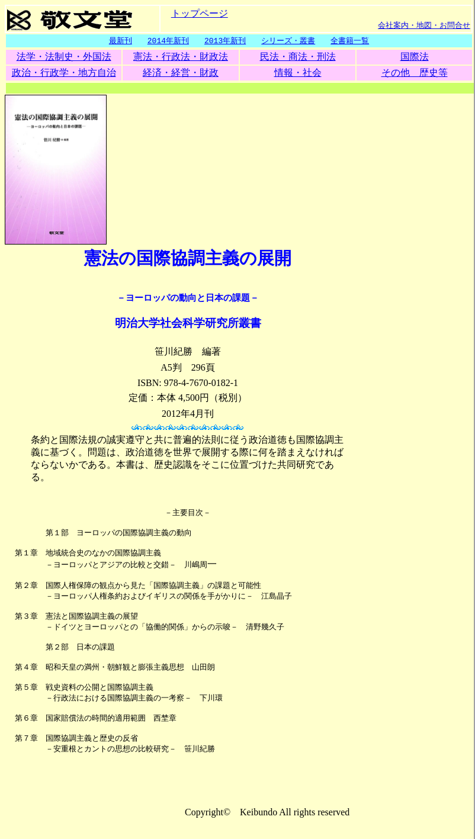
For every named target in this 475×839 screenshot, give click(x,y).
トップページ (199, 13)
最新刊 (120, 41)
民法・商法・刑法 (298, 57)
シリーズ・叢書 (288, 41)
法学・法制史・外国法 (64, 57)
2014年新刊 (168, 41)
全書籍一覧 (349, 41)
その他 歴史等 (414, 73)
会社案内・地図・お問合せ (424, 25)
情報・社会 (298, 73)
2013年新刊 (225, 41)
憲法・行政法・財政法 (180, 57)
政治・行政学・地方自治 (64, 73)
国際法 (414, 57)
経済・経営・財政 (181, 73)
